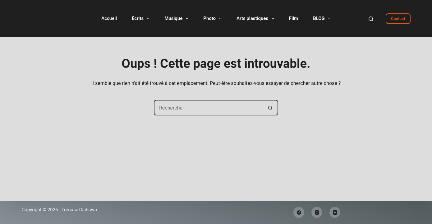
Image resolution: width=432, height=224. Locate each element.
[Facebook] (298, 212)
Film (293, 18)
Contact (398, 18)
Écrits (142, 18)
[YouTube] (334, 212)
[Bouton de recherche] (270, 107)
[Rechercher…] (208, 107)
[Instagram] (316, 212)
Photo (213, 18)
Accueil (109, 18)
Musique (177, 18)
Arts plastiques (257, 18)
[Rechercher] (371, 18)
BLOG (323, 18)
